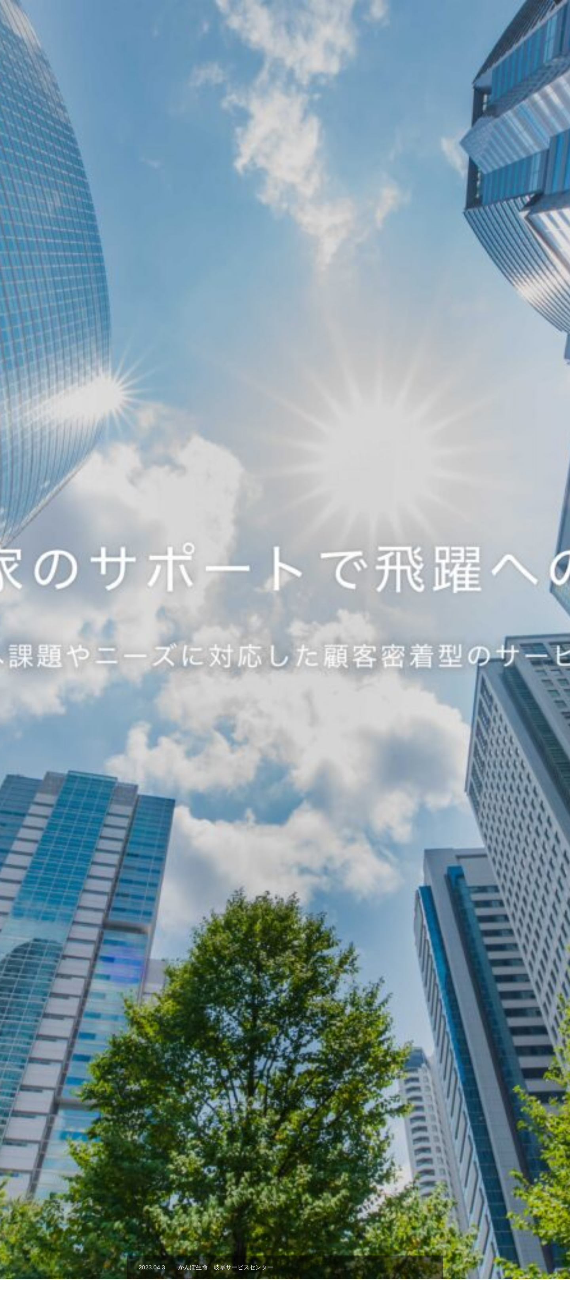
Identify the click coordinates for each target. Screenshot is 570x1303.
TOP (350, 20)
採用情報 (454, 20)
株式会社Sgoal (137, 1268)
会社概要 (491, 20)
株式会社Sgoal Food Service (205, 1268)
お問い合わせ (369, 1268)
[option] (285, 198)
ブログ (409, 1268)
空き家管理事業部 (278, 1268)
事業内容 (381, 20)
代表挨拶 (418, 20)
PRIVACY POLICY (455, 1268)
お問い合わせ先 (535, 20)
